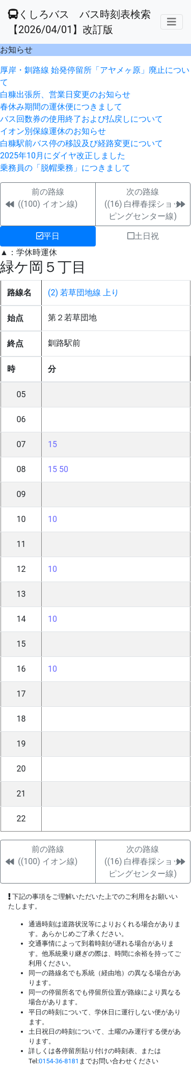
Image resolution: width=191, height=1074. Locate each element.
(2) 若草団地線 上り (83, 292)
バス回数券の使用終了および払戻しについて (81, 119)
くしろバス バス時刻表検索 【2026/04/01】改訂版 (79, 22)
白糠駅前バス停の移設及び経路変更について (81, 143)
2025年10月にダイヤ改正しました (62, 155)
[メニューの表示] (171, 22)
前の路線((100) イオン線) (47, 198)
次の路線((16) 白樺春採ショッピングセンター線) (142, 204)
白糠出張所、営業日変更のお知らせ (65, 94)
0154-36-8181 (59, 1061)
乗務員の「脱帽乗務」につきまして (65, 168)
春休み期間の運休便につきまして (61, 107)
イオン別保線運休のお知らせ (53, 131)
